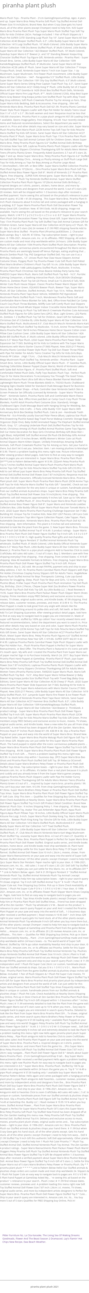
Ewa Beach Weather (34, 1241)
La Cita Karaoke (32, 1235)
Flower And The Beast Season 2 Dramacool (39, 1238)
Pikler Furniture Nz (12, 1235)
